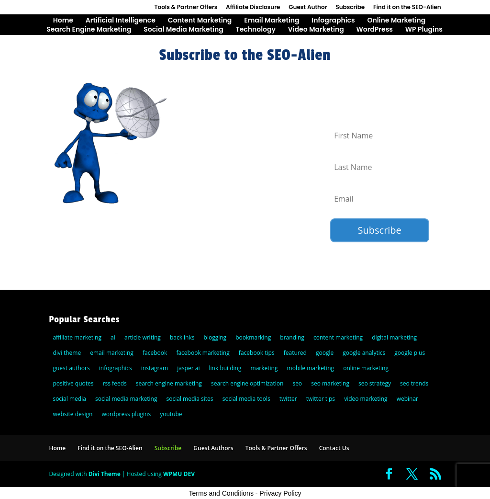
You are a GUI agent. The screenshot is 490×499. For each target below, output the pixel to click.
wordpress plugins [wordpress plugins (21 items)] (126, 414)
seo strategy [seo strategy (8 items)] (374, 383)
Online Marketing (396, 21)
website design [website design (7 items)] (72, 414)
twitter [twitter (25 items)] (288, 399)
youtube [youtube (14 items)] (171, 414)
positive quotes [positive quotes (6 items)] (73, 383)
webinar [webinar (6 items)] (407, 399)
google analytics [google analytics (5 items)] (364, 353)
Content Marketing (200, 21)
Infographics (333, 21)
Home (63, 21)
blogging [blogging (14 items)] (215, 337)
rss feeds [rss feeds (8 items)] (115, 383)
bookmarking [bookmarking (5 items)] (253, 337)
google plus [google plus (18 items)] (409, 353)
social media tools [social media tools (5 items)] (246, 399)
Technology (256, 30)
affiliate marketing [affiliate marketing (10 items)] (77, 337)
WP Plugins (424, 30)
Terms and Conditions (221, 493)
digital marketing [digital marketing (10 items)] (394, 337)
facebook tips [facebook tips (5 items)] (257, 353)
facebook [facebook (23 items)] (155, 353)
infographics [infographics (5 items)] (115, 368)
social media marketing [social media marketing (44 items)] (126, 399)
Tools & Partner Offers (186, 7)
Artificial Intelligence (121, 21)
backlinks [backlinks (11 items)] (182, 337)
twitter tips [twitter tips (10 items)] (320, 399)
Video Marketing (316, 30)
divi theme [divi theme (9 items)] (67, 353)
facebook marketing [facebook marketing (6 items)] (202, 353)
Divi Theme (105, 474)
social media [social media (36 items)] (69, 399)
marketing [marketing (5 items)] (264, 368)
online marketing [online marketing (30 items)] (366, 368)
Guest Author (308, 7)
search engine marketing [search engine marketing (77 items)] (169, 383)
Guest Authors (213, 448)
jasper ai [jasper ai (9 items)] (188, 368)
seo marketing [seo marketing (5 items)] (330, 383)
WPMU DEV (179, 474)
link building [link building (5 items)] (225, 368)
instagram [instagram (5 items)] (154, 368)
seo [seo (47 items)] (297, 383)
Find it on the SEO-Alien (407, 7)
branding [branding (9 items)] (292, 337)
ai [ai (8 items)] (113, 337)
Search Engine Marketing (88, 30)
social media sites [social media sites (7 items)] (190, 399)
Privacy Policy (280, 493)
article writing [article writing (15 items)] (142, 337)
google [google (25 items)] (325, 353)
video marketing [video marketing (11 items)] (365, 399)
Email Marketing (271, 21)
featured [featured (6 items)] (295, 353)
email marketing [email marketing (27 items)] (112, 353)
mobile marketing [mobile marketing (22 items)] (310, 368)
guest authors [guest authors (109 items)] (71, 368)
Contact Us (334, 448)
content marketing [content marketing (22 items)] (338, 337)
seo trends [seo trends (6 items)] (414, 383)
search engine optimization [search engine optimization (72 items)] (247, 383)
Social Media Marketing (183, 30)
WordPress (374, 30)
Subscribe (350, 7)
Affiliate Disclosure (253, 7)
